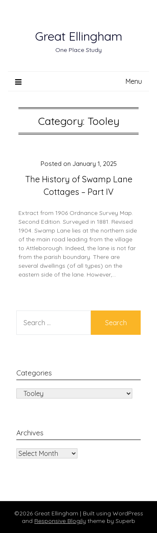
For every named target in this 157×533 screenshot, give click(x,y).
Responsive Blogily (60, 521)
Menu (134, 81)
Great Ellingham (78, 36)
